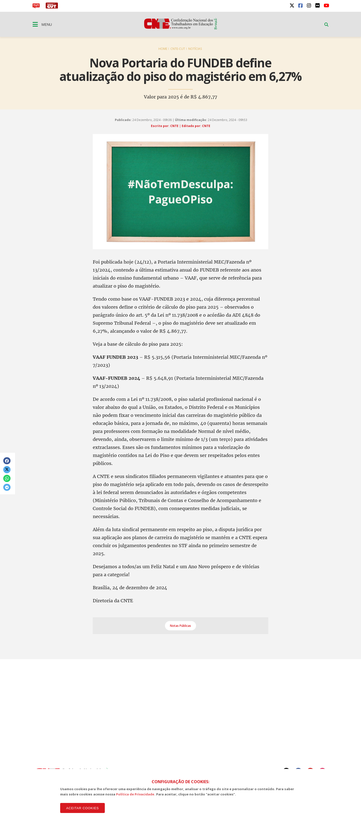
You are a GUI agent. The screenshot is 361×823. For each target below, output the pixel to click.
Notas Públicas (180, 626)
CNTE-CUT (177, 49)
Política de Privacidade (135, 794)
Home (162, 49)
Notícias (195, 49)
